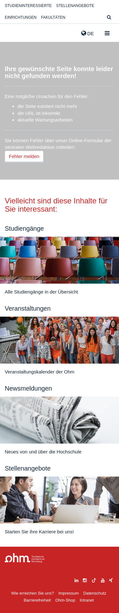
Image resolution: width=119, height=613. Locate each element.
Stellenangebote (75, 5)
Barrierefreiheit (37, 600)
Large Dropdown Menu (25, 558)
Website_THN (14, 32)
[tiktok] (93, 579)
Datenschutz (94, 593)
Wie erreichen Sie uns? (32, 593)
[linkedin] (76, 579)
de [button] (87, 33)
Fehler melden (24, 156)
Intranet (87, 600)
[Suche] (109, 17)
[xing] (111, 579)
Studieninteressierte (28, 5)
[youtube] (103, 579)
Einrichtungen (20, 17)
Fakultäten (53, 17)
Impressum (68, 593)
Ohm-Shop (65, 600)
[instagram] (85, 579)
